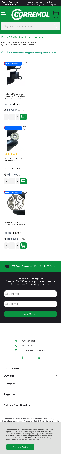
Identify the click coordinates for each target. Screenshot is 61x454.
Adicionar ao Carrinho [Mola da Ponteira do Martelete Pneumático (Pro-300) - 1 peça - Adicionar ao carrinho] (23, 116)
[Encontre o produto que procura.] (55, 26)
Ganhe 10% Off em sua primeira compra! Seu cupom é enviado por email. (30, 283)
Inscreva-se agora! (30, 278)
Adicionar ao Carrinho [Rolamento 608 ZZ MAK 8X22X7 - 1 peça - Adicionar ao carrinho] (23, 181)
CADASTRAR (30, 313)
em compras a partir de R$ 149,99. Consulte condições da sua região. (29, 3)
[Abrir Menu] (3, 14)
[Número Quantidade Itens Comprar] (11, 117)
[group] (30, 266)
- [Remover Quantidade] (6, 117)
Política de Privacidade (28, 440)
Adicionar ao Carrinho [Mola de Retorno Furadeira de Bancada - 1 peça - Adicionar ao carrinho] (23, 245)
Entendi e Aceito (20, 447)
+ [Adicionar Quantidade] (17, 117)
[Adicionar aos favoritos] (25, 64)
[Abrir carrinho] (56, 14)
